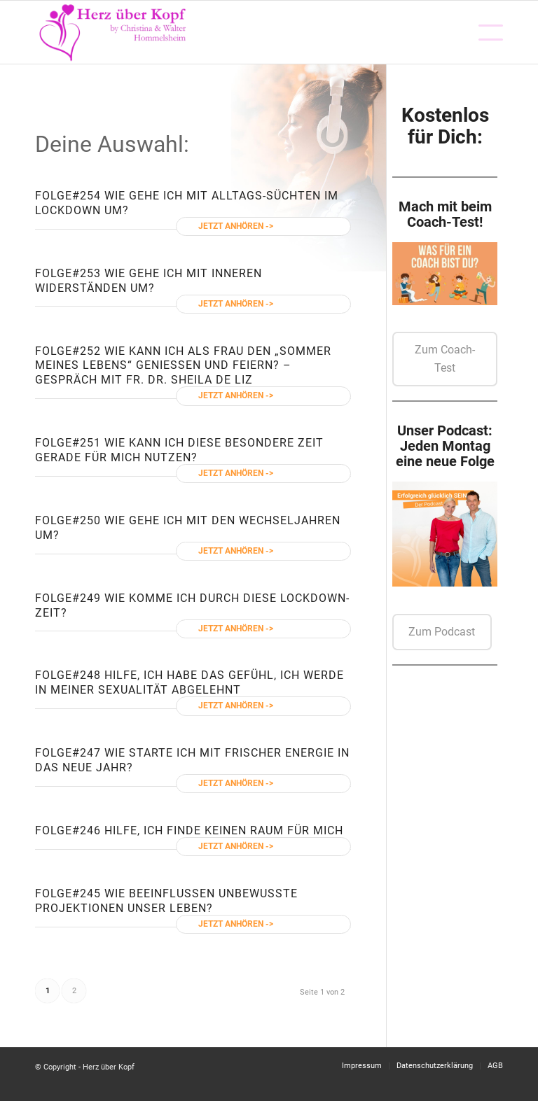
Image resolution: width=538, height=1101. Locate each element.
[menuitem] (483, 32)
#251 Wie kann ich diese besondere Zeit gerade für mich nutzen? (179, 450)
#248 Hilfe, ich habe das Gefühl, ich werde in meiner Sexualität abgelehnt (189, 682)
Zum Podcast (441, 631)
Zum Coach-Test (445, 358)
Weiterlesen (301, 226)
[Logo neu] (114, 32)
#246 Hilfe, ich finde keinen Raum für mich (207, 830)
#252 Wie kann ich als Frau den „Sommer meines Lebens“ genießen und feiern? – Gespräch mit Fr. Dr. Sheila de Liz (183, 365)
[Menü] (483, 32)
